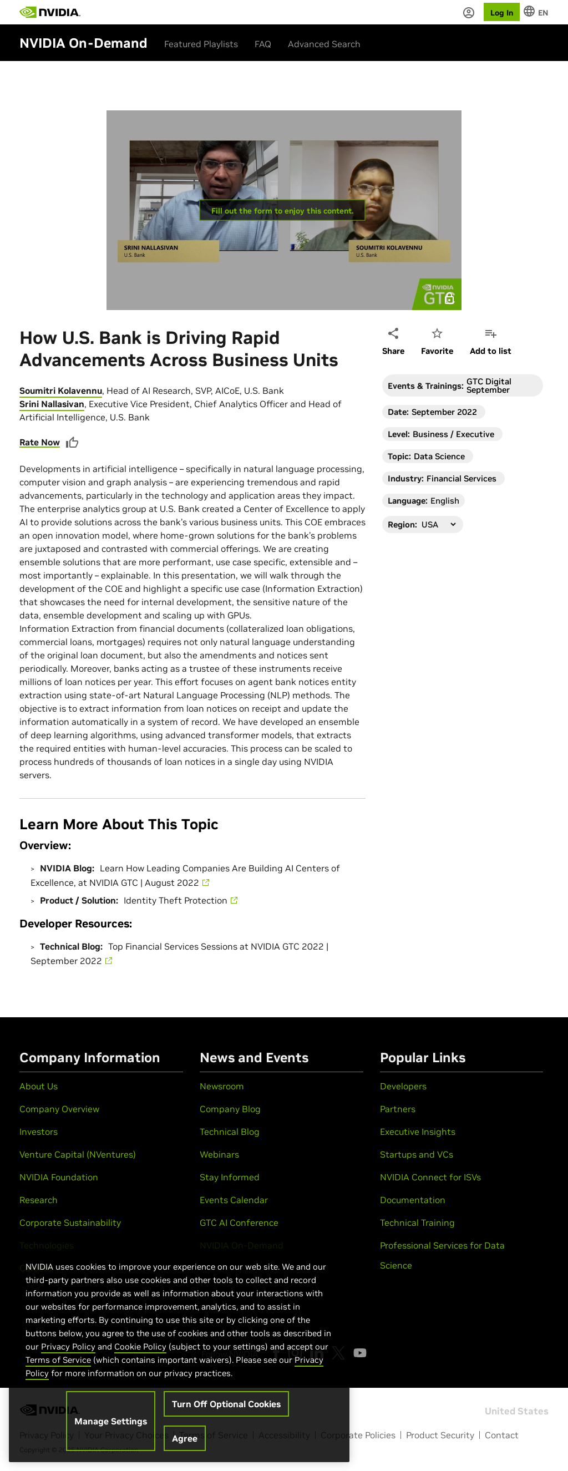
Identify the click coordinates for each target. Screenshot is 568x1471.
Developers (403, 1086)
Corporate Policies (358, 1434)
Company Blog (230, 1108)
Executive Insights (417, 1131)
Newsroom (222, 1086)
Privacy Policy (68, 1346)
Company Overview (59, 1108)
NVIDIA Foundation (58, 1177)
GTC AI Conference (239, 1222)
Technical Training (417, 1222)
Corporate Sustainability (70, 1222)
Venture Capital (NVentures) (77, 1154)
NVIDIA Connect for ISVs (430, 1177)
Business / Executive (453, 434)
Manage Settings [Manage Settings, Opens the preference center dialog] (110, 1421)
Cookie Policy (140, 1346)
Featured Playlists (201, 43)
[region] (179, 1350)
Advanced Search (324, 43)
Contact (502, 1434)
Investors (38, 1131)
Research (38, 1199)
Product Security (440, 1434)
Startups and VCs (416, 1154)
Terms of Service (58, 1360)
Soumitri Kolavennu (60, 390)
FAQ (263, 43)
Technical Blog (230, 1131)
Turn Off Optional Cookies (226, 1403)
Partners (397, 1108)
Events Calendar (234, 1199)
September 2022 (444, 412)
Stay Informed (230, 1177)
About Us (38, 1086)
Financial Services (461, 478)
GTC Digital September (488, 385)
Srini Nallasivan (51, 403)
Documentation (412, 1199)
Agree (184, 1438)
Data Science (439, 456)
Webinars (219, 1154)
